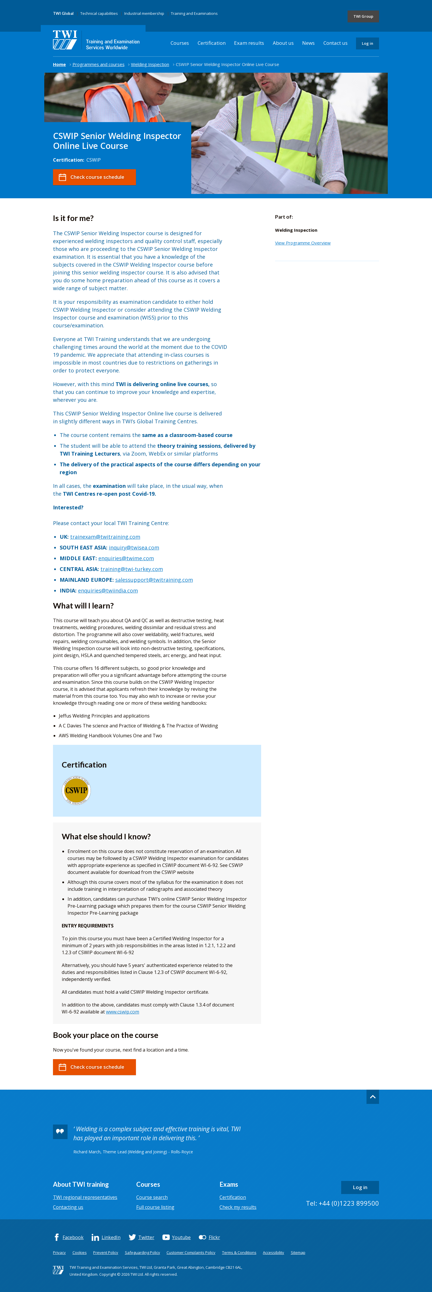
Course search (152, 1197)
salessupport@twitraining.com (154, 579)
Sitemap (298, 1252)
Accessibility (273, 1252)
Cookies (79, 1252)
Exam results (249, 43)
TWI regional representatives (85, 1197)
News (308, 43)
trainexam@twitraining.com (105, 536)
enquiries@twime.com (126, 558)
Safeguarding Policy (142, 1252)
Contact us (335, 43)
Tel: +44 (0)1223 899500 (342, 1203)
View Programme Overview (303, 243)
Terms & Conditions (239, 1252)
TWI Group (363, 16)
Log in (367, 43)
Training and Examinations (194, 13)
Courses (180, 43)
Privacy (59, 1252)
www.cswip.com (122, 1012)
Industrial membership (144, 13)
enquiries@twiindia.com (108, 590)
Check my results (237, 1207)
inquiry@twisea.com (134, 547)
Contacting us (68, 1207)
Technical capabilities (99, 13)
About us (283, 43)
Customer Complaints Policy (191, 1252)
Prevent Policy (105, 1252)
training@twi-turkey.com (131, 568)
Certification (212, 43)
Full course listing (155, 1207)
